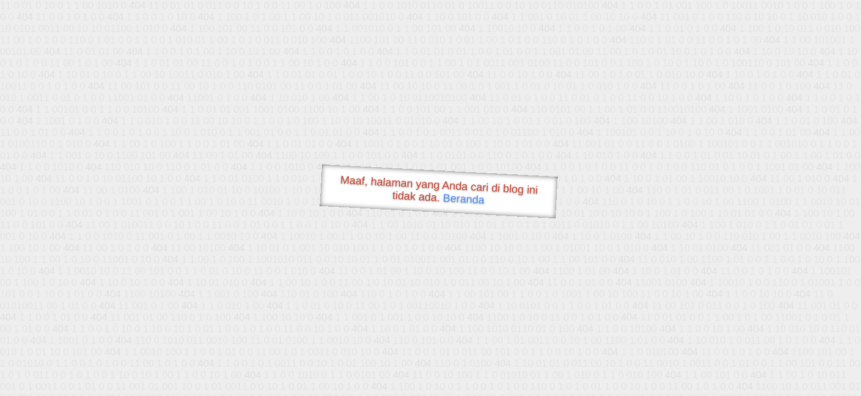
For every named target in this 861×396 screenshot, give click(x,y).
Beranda (464, 198)
